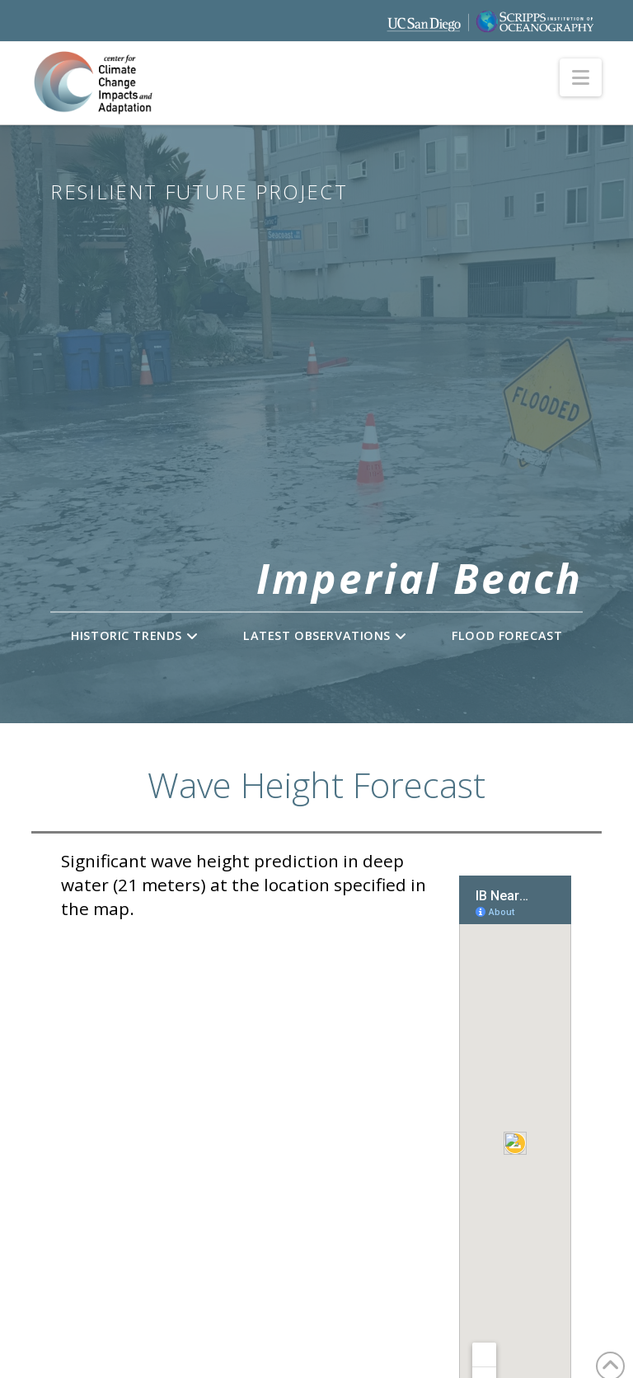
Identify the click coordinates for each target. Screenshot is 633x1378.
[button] (581, 77)
